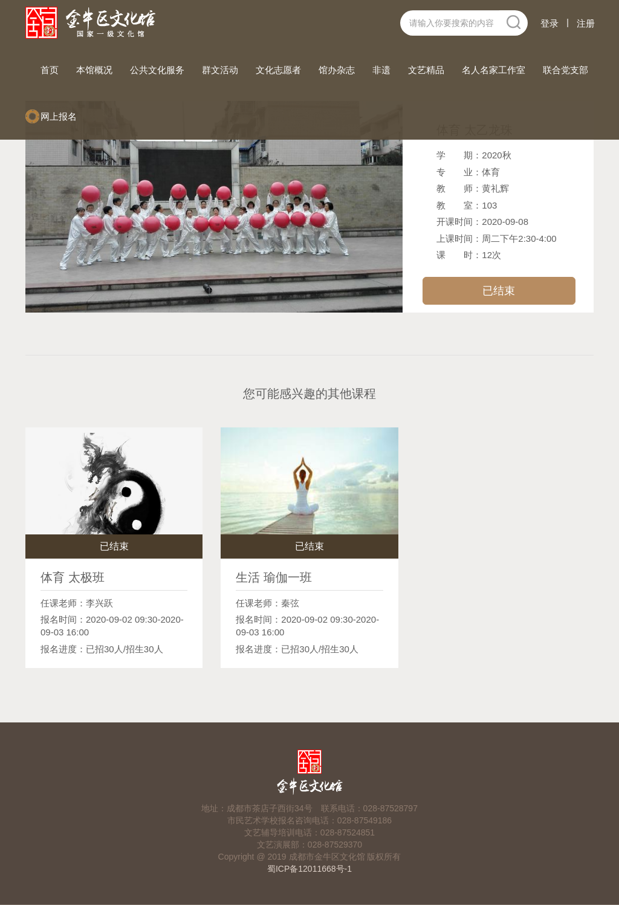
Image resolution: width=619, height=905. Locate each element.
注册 (586, 23)
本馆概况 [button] (94, 70)
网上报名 (59, 116)
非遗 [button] (381, 70)
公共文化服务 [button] (157, 70)
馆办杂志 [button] (337, 70)
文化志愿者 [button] (278, 70)
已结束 (498, 291)
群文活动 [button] (220, 70)
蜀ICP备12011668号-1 (309, 869)
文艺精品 (426, 70)
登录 (549, 23)
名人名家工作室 (493, 70)
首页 (51, 69)
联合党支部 (565, 70)
